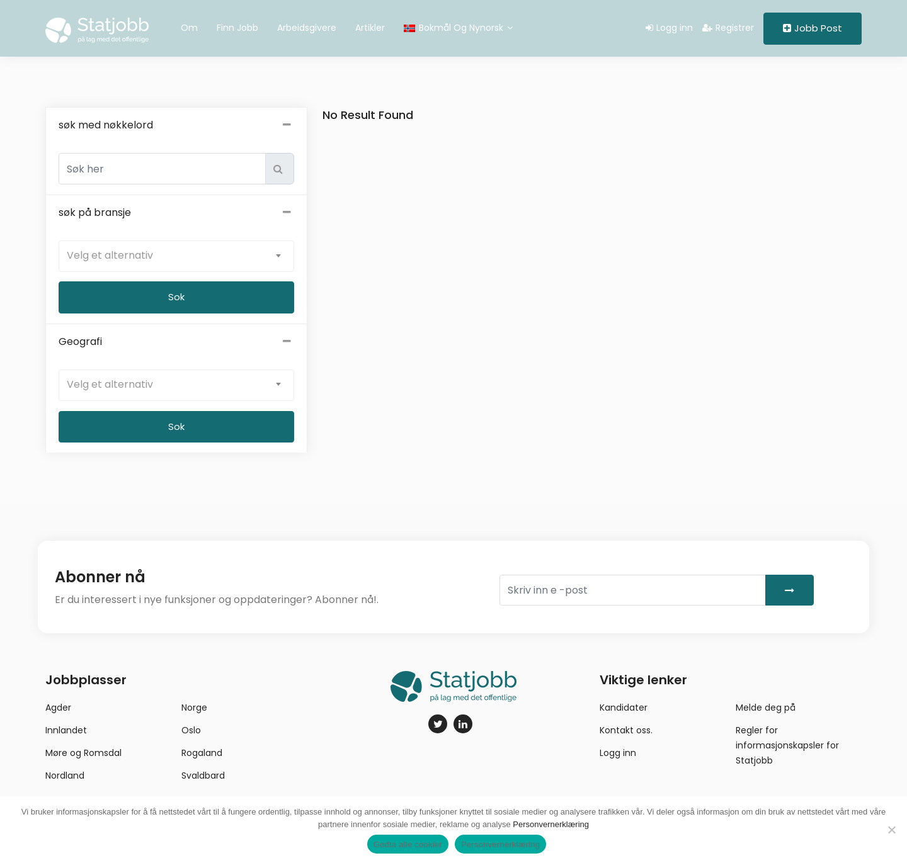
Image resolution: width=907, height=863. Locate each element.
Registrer (728, 27)
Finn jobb (237, 27)
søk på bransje (176, 212)
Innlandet (66, 730)
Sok (176, 426)
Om (189, 27)
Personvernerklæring (551, 824)
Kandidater (623, 707)
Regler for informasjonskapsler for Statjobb (787, 745)
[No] (891, 829)
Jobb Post (812, 28)
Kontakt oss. (626, 730)
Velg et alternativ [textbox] (110, 255)
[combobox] (176, 256)
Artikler (370, 27)
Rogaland (201, 753)
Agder (58, 707)
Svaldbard (203, 775)
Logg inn (669, 27)
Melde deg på (766, 707)
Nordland (64, 775)
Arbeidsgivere (306, 27)
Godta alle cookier (408, 844)
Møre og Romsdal (83, 753)
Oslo (191, 730)
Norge (194, 707)
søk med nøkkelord (176, 125)
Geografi (176, 341)
